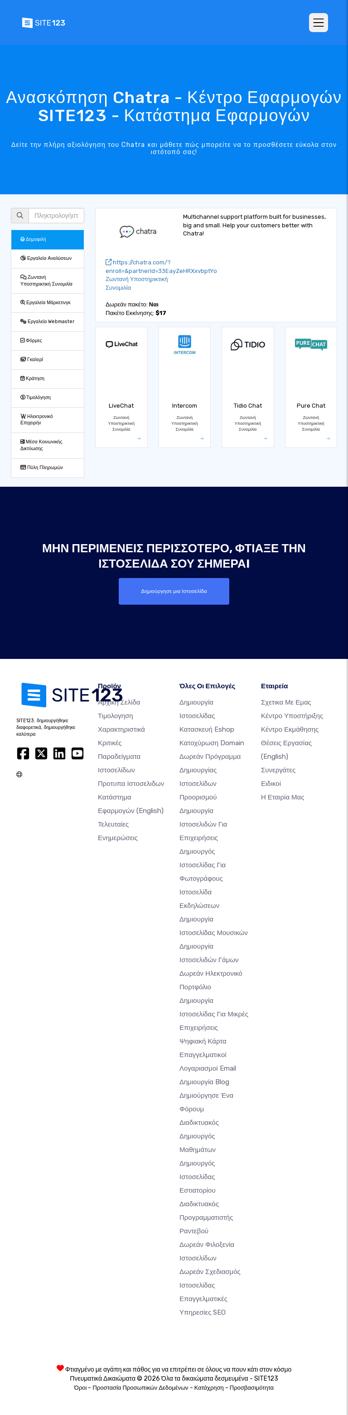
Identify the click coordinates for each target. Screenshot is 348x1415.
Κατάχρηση (209, 1387)
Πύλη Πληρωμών (41, 467)
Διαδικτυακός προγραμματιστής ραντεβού (206, 1217)
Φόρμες (31, 340)
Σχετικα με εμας (286, 702)
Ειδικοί (271, 784)
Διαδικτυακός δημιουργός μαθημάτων (199, 1136)
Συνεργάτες (278, 770)
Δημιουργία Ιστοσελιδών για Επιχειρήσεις (203, 824)
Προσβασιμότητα (252, 1387)
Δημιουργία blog (204, 1082)
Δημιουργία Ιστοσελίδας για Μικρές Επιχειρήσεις (213, 1014)
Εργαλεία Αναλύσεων (46, 258)
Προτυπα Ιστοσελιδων (131, 784)
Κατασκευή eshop (206, 729)
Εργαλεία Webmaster (47, 321)
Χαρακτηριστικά (121, 729)
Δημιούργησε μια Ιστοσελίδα (174, 591)
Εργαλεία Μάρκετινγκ (45, 303)
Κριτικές (110, 743)
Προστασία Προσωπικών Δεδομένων (140, 1387)
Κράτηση (32, 378)
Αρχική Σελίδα (119, 702)
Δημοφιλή (33, 239)
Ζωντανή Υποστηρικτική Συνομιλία (46, 280)
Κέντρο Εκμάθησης (290, 729)
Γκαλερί (31, 359)
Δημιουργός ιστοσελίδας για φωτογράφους (202, 865)
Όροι (80, 1387)
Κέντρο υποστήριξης (292, 716)
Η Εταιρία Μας (282, 797)
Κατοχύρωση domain (211, 743)
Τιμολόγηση (35, 397)
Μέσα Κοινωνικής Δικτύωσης (41, 445)
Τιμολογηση (115, 716)
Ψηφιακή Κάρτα (203, 1041)
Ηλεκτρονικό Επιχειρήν (36, 420)
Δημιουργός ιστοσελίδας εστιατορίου (197, 1176)
